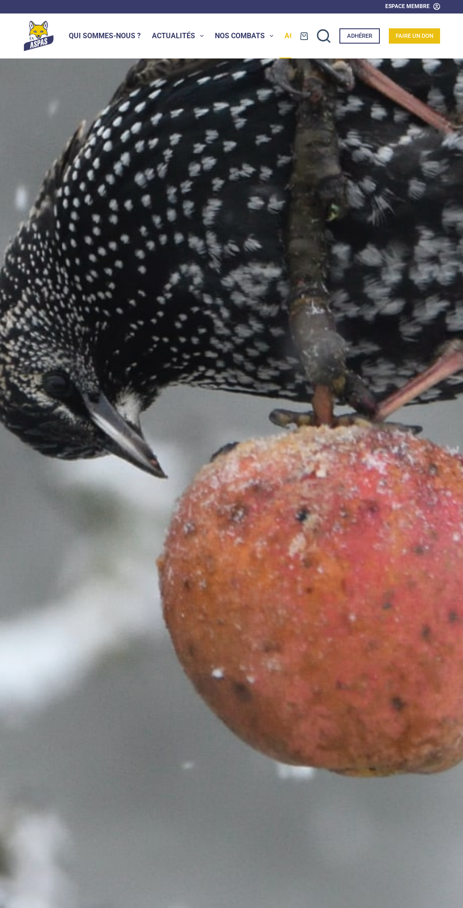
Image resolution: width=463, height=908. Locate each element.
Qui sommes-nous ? (105, 35)
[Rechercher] (323, 36)
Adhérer (359, 35)
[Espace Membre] (412, 6)
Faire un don (414, 35)
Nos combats (246, 36)
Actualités (179, 36)
